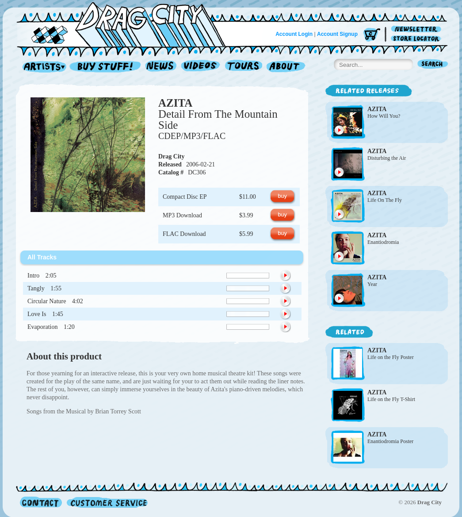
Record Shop (106, 67)
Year (372, 284)
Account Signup (337, 34)
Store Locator (417, 38)
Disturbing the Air (386, 158)
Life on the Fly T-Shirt (391, 399)
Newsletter (417, 29)
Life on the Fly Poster (390, 357)
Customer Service (106, 502)
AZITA (175, 103)
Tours (243, 67)
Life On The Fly (384, 200)
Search (433, 64)
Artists (42, 67)
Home (126, 24)
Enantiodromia (383, 242)
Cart (372, 35)
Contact (41, 502)
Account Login (294, 34)
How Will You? (383, 116)
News (161, 67)
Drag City (171, 156)
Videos (201, 67)
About (285, 67)
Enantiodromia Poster (390, 441)
